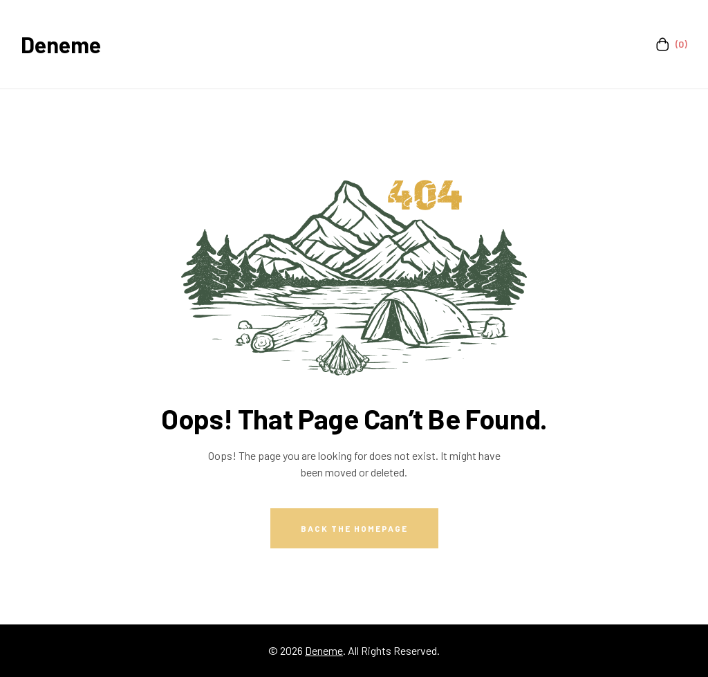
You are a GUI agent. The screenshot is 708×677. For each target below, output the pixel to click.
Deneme (61, 44)
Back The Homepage (354, 528)
